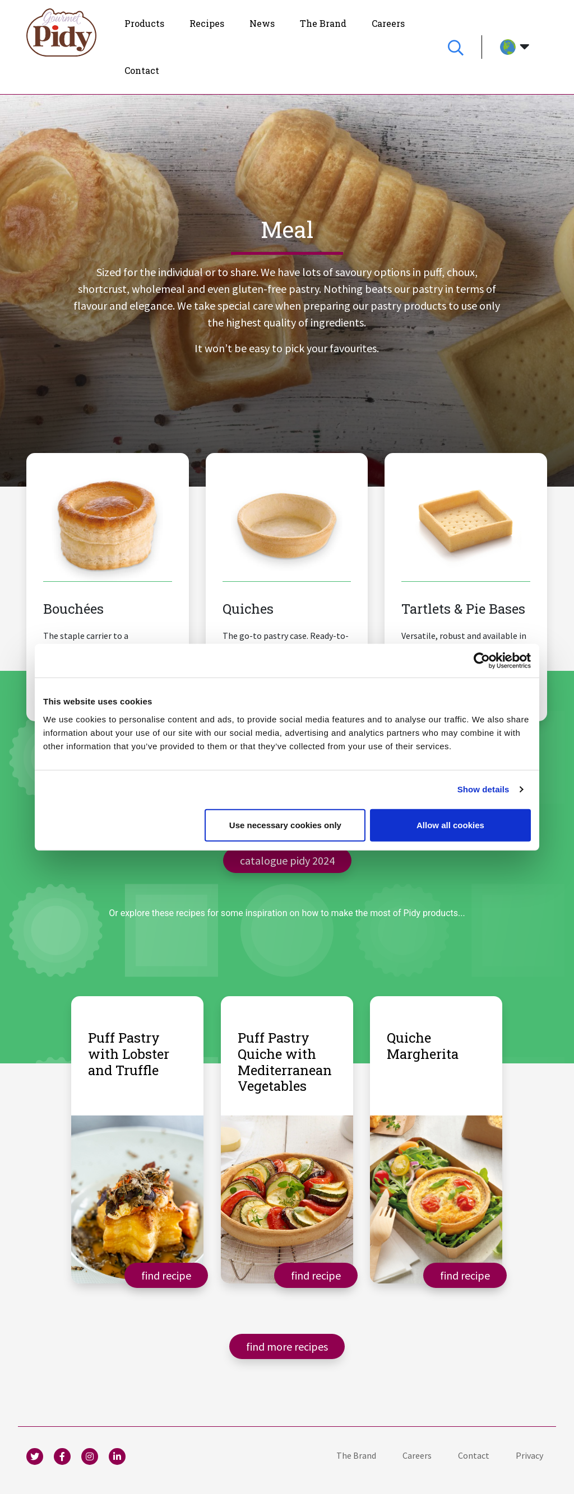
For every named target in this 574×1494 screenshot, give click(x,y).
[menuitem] (144, 23)
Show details (483, 789)
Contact (473, 1455)
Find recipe (166, 1275)
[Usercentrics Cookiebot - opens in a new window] (482, 660)
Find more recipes (287, 1346)
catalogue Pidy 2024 (287, 860)
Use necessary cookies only (285, 824)
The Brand (356, 1455)
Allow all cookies (450, 824)
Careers (417, 1455)
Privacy (529, 1455)
